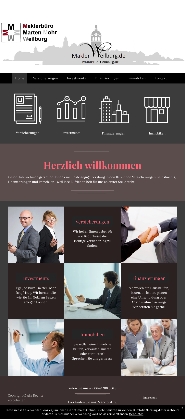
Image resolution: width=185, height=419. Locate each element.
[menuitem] (21, 78)
